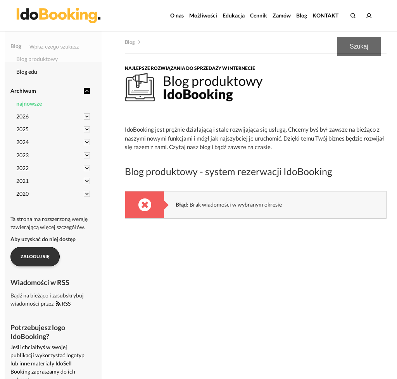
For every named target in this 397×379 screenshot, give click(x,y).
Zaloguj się (35, 256)
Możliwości (203, 15)
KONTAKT (325, 15)
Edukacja (234, 15)
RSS (63, 303)
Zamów (282, 15)
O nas (177, 15)
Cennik (258, 15)
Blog (301, 15)
